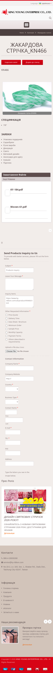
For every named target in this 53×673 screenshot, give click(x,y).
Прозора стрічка (32, 627)
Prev (46, 622)
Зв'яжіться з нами (11, 612)
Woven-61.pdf (18, 206)
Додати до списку (32, 62)
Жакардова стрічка (44, 33)
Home (22, 33)
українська (44, 3)
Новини (6, 604)
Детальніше (9, 533)
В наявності (8, 600)
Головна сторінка (10, 588)
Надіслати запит (11, 62)
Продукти (7, 596)
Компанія (7, 592)
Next (50, 622)
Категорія (30, 33)
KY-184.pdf (16, 189)
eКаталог (7, 608)
